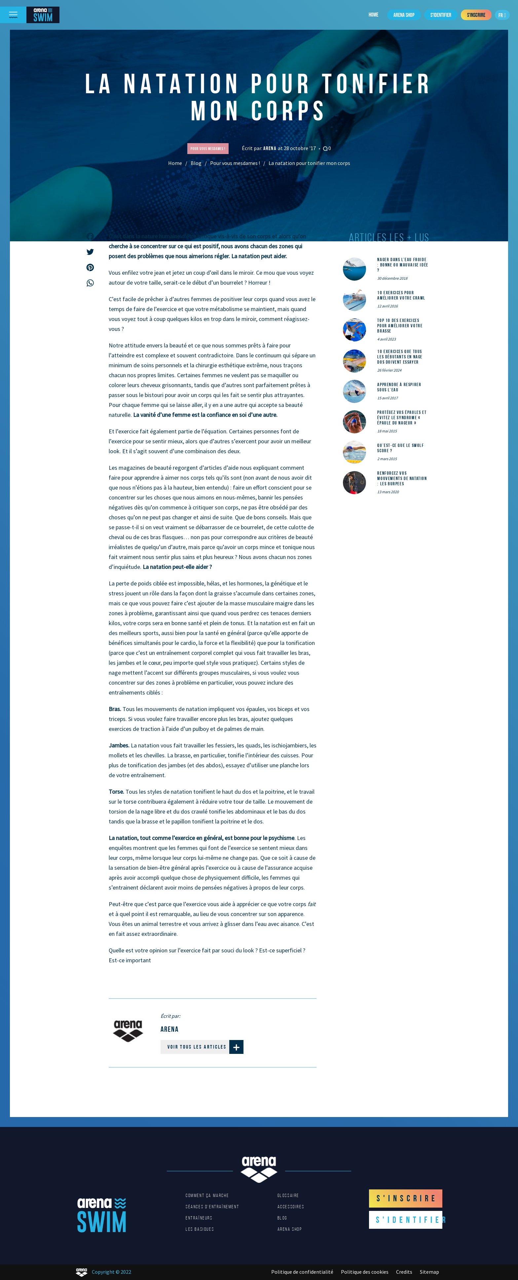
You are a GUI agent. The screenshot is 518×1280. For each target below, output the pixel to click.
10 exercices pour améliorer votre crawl (401, 295)
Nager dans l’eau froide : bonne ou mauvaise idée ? (402, 265)
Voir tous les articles (205, 1047)
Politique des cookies (364, 1271)
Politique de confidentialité (302, 1271)
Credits (404, 1271)
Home (373, 15)
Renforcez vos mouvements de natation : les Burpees (402, 478)
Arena (270, 148)
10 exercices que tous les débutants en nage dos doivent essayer (400, 357)
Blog (196, 163)
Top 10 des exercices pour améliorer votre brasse (400, 326)
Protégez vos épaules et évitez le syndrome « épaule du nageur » (401, 417)
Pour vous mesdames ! (235, 163)
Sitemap (429, 1271)
